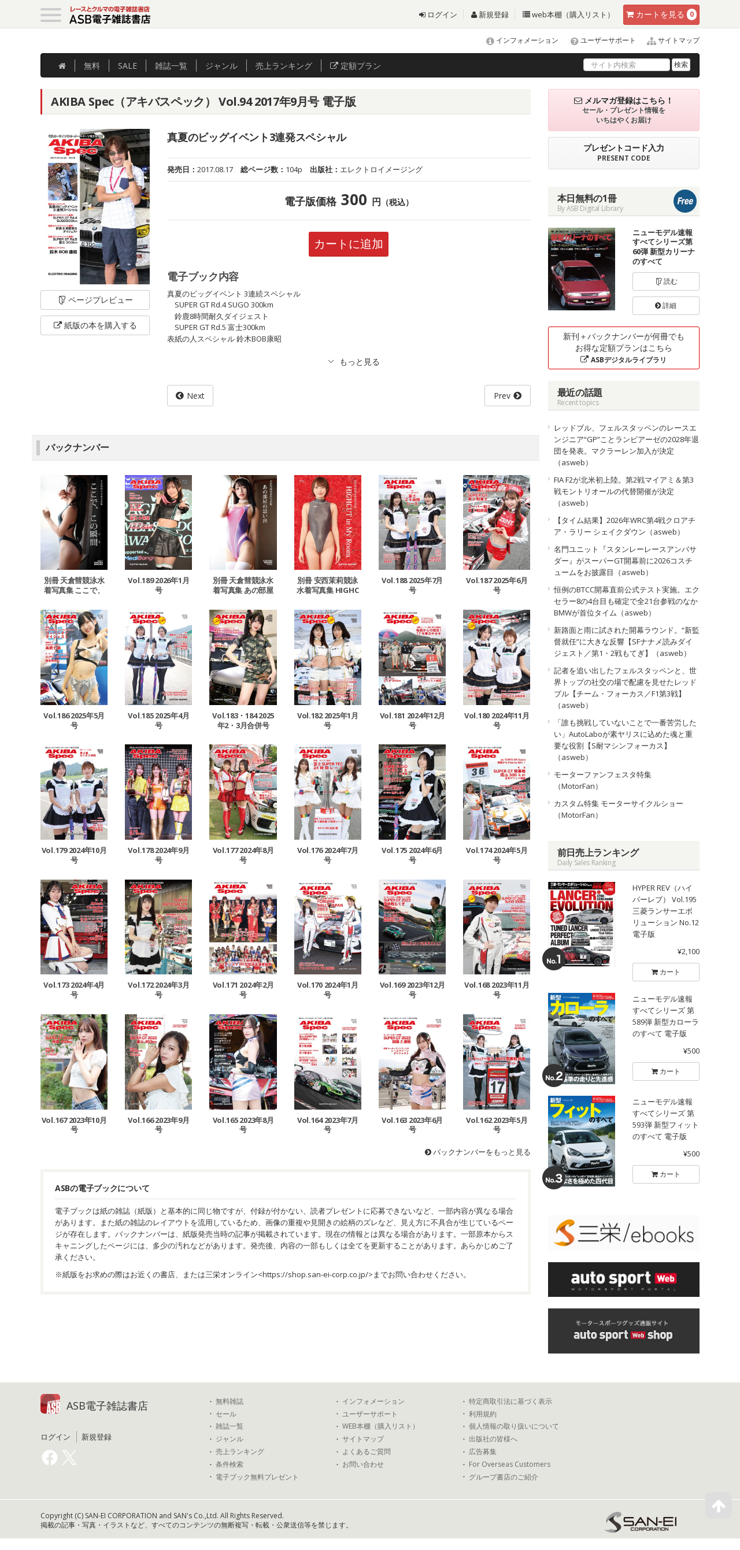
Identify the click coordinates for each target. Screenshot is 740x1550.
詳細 (665, 305)
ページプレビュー (95, 299)
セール (226, 1414)
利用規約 (483, 1414)
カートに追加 (348, 243)
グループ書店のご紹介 (503, 1477)
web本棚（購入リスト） (569, 14)
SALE (127, 65)
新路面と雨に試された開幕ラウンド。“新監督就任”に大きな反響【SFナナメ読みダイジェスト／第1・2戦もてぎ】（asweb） (627, 641)
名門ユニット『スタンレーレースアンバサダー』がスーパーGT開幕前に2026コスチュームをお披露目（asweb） (625, 560)
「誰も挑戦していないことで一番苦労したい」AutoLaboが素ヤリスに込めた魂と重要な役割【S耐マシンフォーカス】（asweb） (625, 739)
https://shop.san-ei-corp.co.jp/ (315, 1274)
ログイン (438, 14)
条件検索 (229, 1464)
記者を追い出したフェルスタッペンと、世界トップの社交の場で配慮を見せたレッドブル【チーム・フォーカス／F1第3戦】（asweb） (625, 687)
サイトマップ (669, 40)
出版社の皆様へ (493, 1439)
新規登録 (490, 14)
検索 (681, 64)
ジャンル (221, 65)
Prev (502, 395)
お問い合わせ (363, 1464)
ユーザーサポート (598, 40)
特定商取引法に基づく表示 (510, 1401)
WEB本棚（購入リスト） (380, 1426)
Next (196, 395)
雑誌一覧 (229, 1426)
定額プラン (355, 65)
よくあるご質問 (366, 1451)
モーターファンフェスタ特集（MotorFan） (603, 780)
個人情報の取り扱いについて (514, 1426)
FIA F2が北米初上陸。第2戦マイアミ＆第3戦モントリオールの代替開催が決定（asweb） (624, 491)
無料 (92, 65)
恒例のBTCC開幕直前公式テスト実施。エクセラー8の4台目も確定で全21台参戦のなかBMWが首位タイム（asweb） (627, 601)
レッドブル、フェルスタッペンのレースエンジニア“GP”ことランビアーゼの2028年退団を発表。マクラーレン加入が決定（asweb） (626, 445)
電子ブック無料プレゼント (257, 1477)
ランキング (284, 65)
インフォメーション (517, 40)
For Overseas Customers (509, 1464)
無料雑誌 (229, 1401)
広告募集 (483, 1451)
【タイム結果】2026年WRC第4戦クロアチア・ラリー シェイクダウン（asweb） (624, 526)
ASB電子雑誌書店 (107, 1405)
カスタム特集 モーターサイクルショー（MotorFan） (618, 809)
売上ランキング (240, 1451)
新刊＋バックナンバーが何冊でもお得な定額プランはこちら (623, 348)
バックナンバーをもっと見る (478, 1152)
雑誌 (171, 65)
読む (666, 281)
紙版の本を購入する (95, 325)
